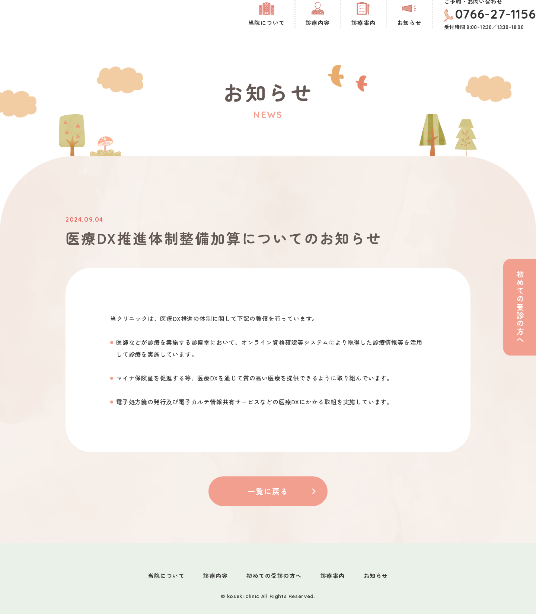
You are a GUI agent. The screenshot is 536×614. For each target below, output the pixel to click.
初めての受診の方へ (274, 575)
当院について (166, 575)
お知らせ (376, 575)
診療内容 (215, 575)
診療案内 (332, 575)
